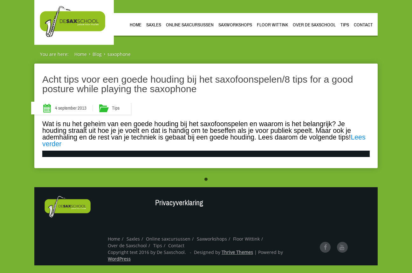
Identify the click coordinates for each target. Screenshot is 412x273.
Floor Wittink (272, 24)
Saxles (153, 24)
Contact (363, 24)
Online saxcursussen (190, 24)
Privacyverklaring (179, 203)
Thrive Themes (237, 252)
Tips (344, 24)
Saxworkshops (235, 24)
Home (135, 24)
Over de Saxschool (314, 24)
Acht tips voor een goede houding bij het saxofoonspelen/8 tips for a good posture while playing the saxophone (197, 84)
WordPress (119, 259)
